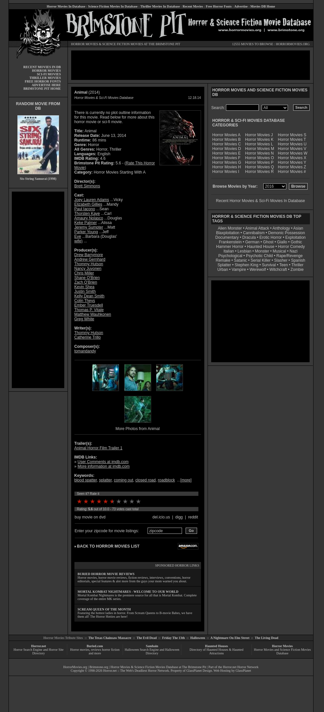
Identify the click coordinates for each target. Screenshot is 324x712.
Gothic (296, 242)
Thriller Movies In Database (160, 6)
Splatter (224, 265)
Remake (223, 260)
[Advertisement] (38, 290)
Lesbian (244, 251)
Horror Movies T (292, 139)
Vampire (239, 269)
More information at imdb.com (104, 466)
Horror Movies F (226, 158)
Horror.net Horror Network (241, 667)
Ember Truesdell (88, 305)
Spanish (298, 260)
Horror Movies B (226, 139)
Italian (228, 251)
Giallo (282, 242)
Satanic (240, 260)
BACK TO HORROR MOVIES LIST (108, 546)
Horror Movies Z (292, 167)
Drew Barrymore (88, 255)
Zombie (297, 269)
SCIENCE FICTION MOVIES (122, 44)
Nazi (293, 251)
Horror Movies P (259, 162)
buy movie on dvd (90, 517)
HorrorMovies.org (75, 667)
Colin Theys (84, 300)
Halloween (197, 638)
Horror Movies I (225, 171)
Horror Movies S (292, 135)
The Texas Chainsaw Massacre (109, 638)
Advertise (241, 6)
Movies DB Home (263, 6)
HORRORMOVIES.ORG (293, 44)
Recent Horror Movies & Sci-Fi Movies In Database (260, 200)
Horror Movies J (259, 135)
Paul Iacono (84, 209)
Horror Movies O (259, 158)
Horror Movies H (226, 167)
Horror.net (38, 646)
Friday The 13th (173, 638)
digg (179, 517)
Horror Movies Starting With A (120, 172)
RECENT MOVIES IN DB (42, 67)
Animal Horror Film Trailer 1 (98, 448)
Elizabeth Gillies (88, 204)
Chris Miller (84, 273)
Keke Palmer (85, 222)
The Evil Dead (147, 638)
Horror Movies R (259, 171)
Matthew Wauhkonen (92, 314)
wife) (78, 241)
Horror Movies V (292, 148)
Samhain (152, 646)
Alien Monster (230, 228)
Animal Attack (257, 228)
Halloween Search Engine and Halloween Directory (152, 651)
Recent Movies (193, 6)
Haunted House (260, 246)
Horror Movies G (226, 162)
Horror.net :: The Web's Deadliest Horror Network (136, 670)
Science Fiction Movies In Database (112, 6)
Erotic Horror (270, 237)
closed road (145, 480)
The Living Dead (266, 638)
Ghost (268, 242)
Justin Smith (85, 291)
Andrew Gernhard (90, 259)
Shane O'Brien (87, 277)
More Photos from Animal (137, 428)
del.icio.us (161, 517)
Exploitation (295, 237)
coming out (123, 480)
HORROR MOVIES (84, 44)
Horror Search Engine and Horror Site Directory (38, 651)
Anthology (281, 228)
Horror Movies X (292, 158)
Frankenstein (230, 242)
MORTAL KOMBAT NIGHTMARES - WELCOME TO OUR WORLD (128, 591)
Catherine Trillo (87, 337)
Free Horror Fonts (219, 6)
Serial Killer (261, 260)
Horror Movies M (259, 148)
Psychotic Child (259, 255)
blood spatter (85, 480)
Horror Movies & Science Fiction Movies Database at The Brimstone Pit (158, 667)
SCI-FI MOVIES (49, 74)
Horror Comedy (291, 246)
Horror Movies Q (259, 167)
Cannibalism (254, 233)
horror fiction (111, 649)
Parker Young (86, 232)
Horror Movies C (226, 144)
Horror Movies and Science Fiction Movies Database (282, 651)
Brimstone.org (99, 667)
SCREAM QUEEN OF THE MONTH (104, 609)
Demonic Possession (286, 233)
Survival (269, 265)
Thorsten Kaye (87, 213)
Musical (279, 251)
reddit (193, 517)
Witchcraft (278, 269)
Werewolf (258, 269)
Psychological (230, 255)
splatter (105, 480)
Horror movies (80, 649)
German (252, 242)
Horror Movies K (259, 139)
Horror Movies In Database (66, 6)
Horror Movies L (259, 144)
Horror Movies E (226, 153)
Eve (77, 236)
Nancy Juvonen (88, 268)
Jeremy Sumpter (88, 227)
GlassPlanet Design (199, 670)
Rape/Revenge (289, 255)
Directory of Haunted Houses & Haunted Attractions (216, 651)
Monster (262, 251)
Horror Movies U (292, 144)
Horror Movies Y (292, 162)
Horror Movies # (292, 171)
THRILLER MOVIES (45, 78)
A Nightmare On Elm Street (229, 638)
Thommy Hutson (88, 264)
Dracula (249, 237)
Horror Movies (282, 646)
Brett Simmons (87, 186)
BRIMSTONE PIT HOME (42, 88)
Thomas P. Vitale (89, 310)
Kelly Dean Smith (89, 296)
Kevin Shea (84, 287)
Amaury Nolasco (88, 218)
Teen (283, 265)
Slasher (281, 260)
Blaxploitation (227, 233)
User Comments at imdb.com (103, 461)
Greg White (84, 319)
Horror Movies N (259, 153)
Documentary (227, 237)
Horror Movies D (226, 148)
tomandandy (85, 351)
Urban (222, 269)
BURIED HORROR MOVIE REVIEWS (106, 574)
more (185, 480)
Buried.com (95, 646)
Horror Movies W (292, 153)
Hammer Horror (229, 246)
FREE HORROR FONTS (43, 81)
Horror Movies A (226, 135)
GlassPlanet (243, 670)
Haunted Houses (216, 646)
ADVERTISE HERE (46, 85)
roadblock (166, 480)
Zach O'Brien (85, 282)
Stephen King (246, 265)
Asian (298, 228)
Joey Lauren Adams (91, 199)
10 (138, 501)
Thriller (298, 265)
